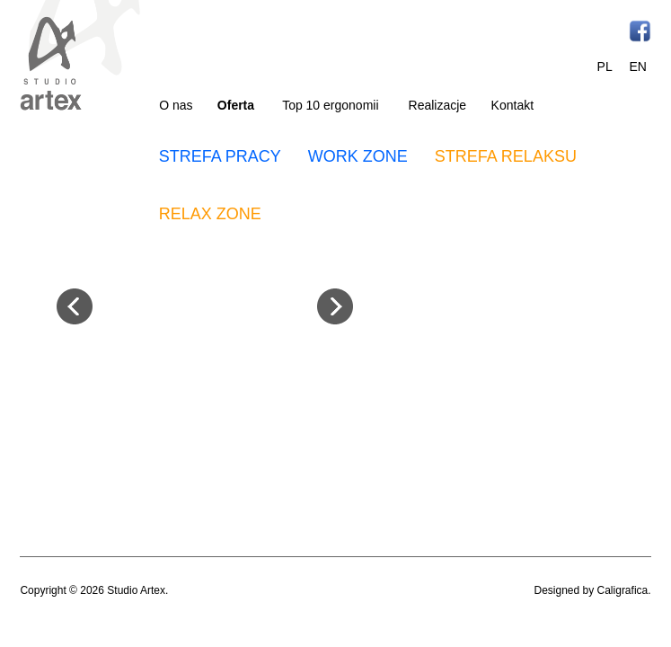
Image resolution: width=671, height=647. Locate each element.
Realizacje (438, 105)
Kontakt (512, 105)
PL (605, 66)
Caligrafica (623, 590)
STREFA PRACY (220, 156)
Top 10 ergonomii (330, 105)
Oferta (235, 105)
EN (637, 66)
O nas (175, 105)
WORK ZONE (358, 156)
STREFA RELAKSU (506, 156)
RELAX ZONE (210, 214)
